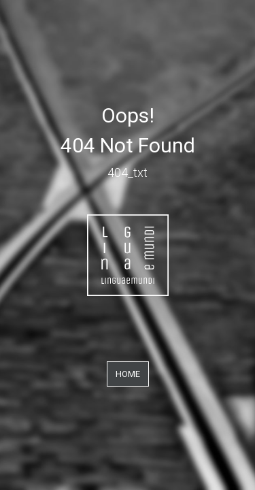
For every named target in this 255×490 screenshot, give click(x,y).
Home (128, 374)
